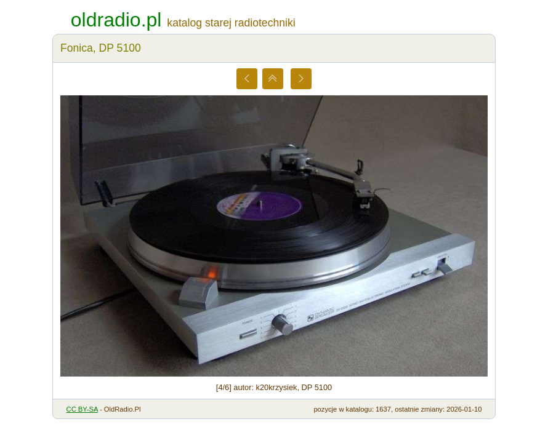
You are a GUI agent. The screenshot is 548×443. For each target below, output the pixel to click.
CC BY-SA (82, 409)
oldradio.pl (116, 20)
